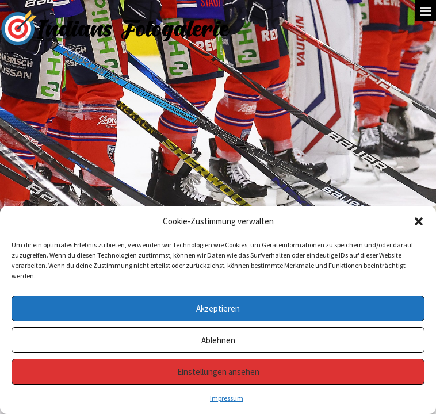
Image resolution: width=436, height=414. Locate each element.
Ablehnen (218, 340)
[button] (418, 221)
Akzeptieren (218, 308)
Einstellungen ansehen (218, 371)
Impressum (226, 398)
